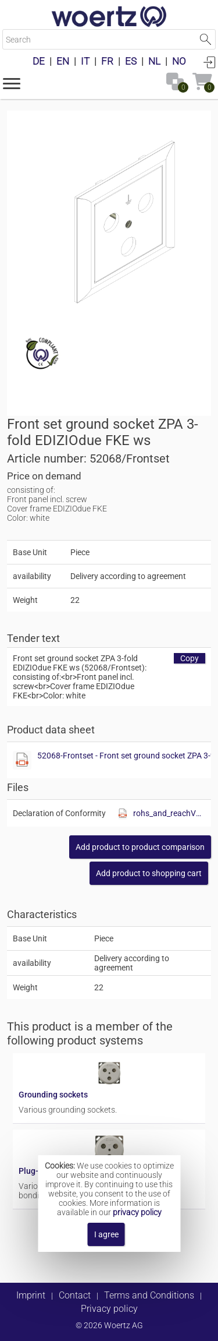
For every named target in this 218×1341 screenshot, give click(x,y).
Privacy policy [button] (109, 1308)
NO (179, 61)
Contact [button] (75, 1295)
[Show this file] (22, 760)
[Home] (109, 17)
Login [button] (209, 61)
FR (107, 61)
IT (85, 61)
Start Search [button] (205, 39)
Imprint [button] (30, 1295)
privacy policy (137, 1212)
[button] (11, 83)
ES (131, 61)
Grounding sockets (53, 1094)
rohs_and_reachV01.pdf (169, 813)
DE (39, 61)
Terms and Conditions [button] (149, 1295)
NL (154, 61)
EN (62, 61)
